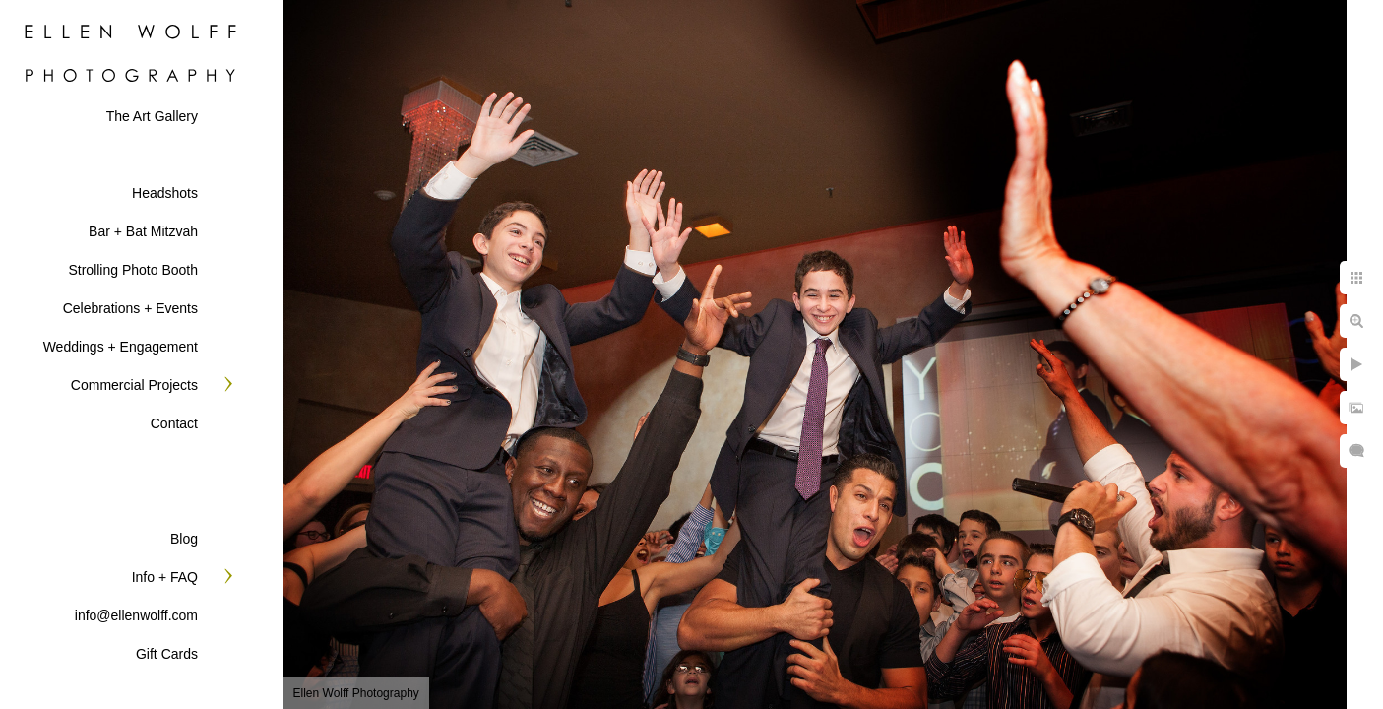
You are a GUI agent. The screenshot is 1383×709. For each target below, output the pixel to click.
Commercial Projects (134, 385)
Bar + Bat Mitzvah (143, 231)
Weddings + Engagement (120, 346)
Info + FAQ (165, 577)
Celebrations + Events (130, 308)
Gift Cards (167, 654)
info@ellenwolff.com (136, 615)
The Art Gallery (152, 116)
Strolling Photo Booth (133, 270)
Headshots (165, 193)
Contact (174, 423)
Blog (184, 539)
